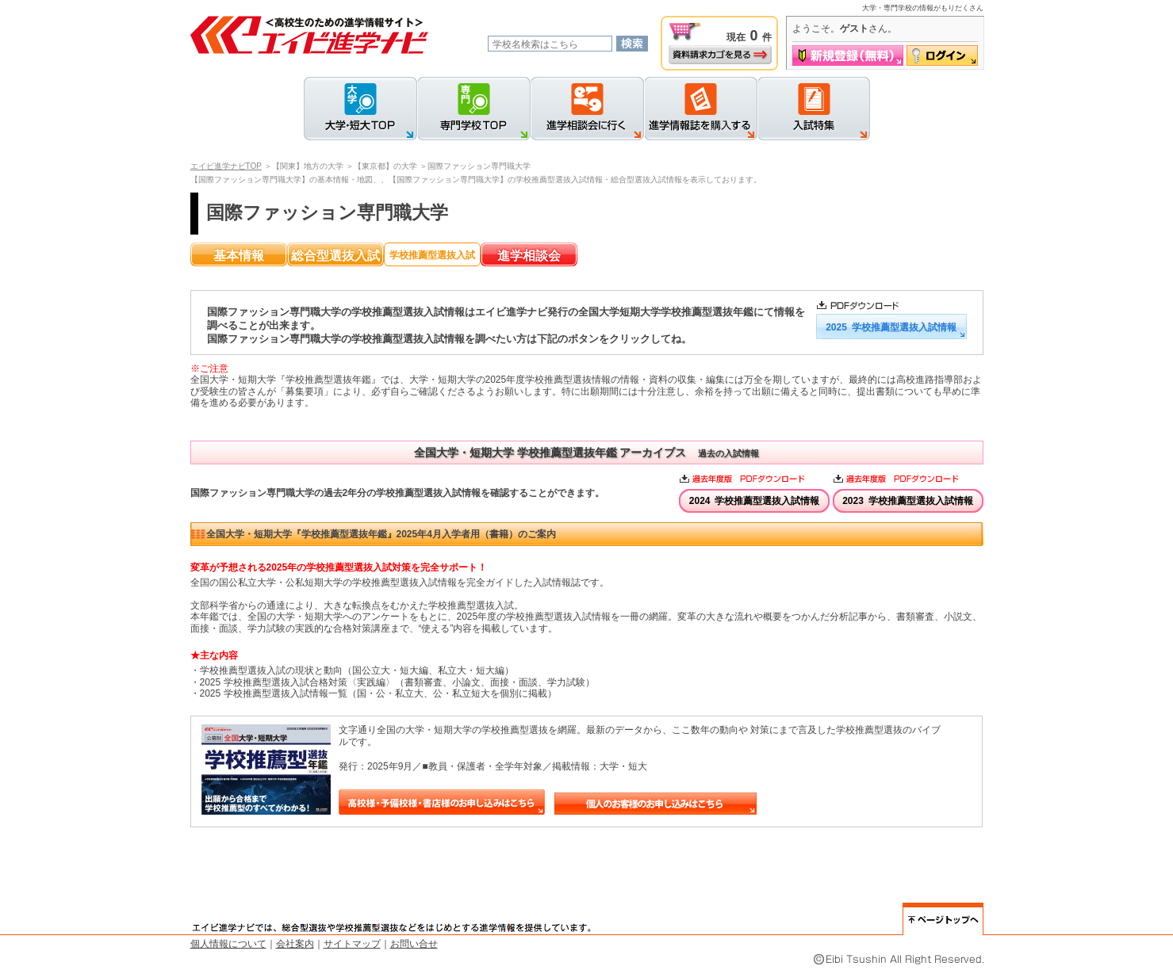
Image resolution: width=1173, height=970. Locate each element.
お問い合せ (414, 943)
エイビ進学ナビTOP (226, 166)
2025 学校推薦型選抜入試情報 (891, 327)
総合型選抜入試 (335, 255)
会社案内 (295, 943)
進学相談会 (529, 255)
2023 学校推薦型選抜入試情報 (907, 500)
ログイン (942, 55)
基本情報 (238, 255)
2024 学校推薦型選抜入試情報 (754, 500)
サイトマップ (352, 943)
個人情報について (228, 943)
